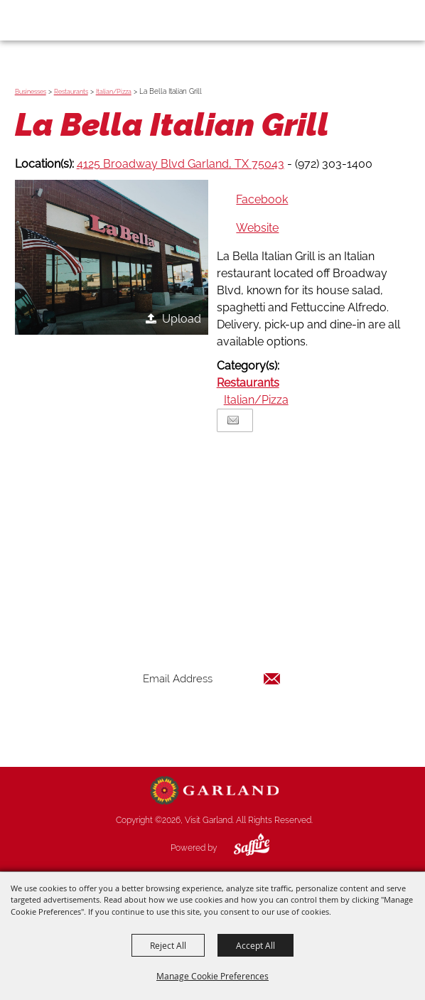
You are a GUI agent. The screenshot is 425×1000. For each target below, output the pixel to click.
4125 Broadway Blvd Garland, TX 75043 (180, 164)
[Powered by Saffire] (241, 848)
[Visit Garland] (51, 20)
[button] (112, 257)
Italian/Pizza (113, 91)
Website (257, 228)
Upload (181, 319)
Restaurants (71, 91)
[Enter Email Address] (212, 679)
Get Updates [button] (212, 725)
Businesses (30, 91)
